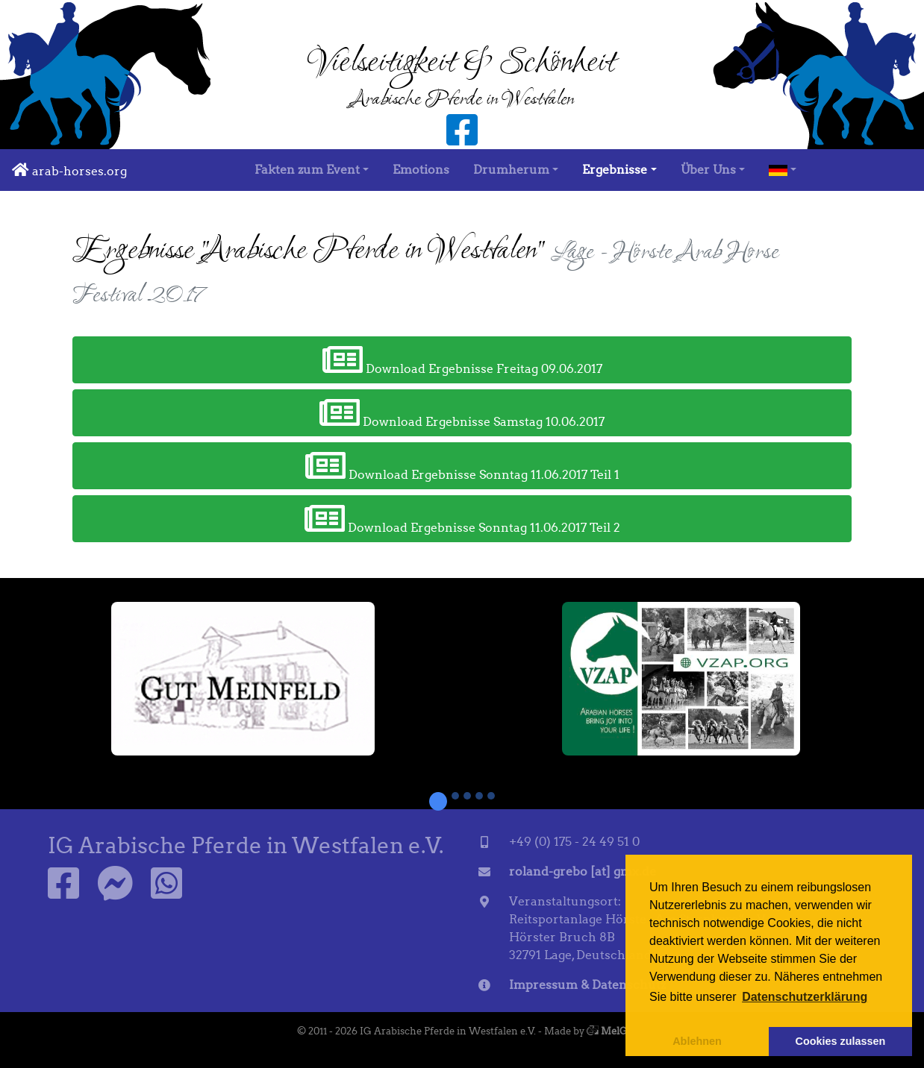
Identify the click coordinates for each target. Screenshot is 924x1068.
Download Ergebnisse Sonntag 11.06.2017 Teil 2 (462, 518)
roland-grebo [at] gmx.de (582, 871)
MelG (607, 1031)
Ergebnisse (614, 170)
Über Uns (708, 170)
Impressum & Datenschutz (587, 985)
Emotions (421, 170)
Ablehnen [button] (697, 1041)
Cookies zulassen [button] (841, 1041)
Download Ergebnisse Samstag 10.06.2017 (462, 412)
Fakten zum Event (307, 170)
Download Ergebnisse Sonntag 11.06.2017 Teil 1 (462, 465)
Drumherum (511, 170)
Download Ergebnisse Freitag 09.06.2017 (462, 359)
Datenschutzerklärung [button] (804, 996)
